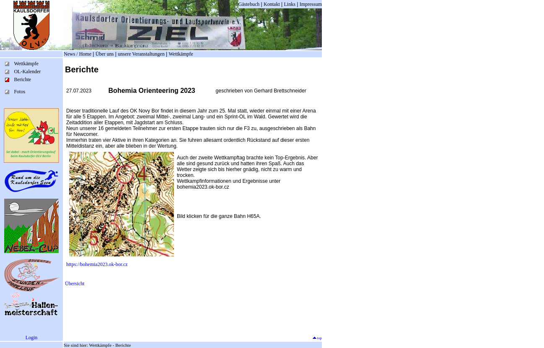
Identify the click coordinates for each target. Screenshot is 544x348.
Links (289, 4)
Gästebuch (249, 4)
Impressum (311, 4)
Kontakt (272, 4)
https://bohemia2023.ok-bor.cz (97, 264)
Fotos (19, 92)
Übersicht (75, 284)
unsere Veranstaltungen (141, 54)
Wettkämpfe (180, 54)
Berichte (22, 79)
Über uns (105, 54)
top (317, 338)
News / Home (77, 54)
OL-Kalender (27, 71)
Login (32, 337)
